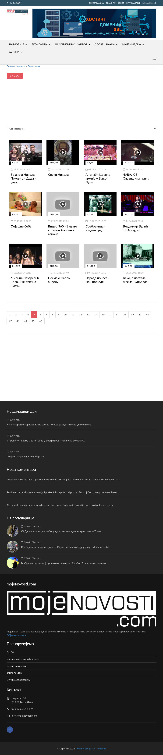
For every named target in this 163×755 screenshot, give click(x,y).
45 (33, 320)
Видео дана (34, 66)
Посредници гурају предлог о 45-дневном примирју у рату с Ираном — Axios (66, 546)
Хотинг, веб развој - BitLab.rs (91, 748)
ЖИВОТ (82, 44)
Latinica (145, 3)
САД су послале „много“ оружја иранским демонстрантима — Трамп (61, 531)
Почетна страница (16, 66)
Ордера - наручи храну (18, 679)
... (110, 314)
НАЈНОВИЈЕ (16, 44)
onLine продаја (14, 672)
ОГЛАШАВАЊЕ (133, 3)
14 (95, 314)
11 (72, 314)
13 (88, 314)
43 (18, 320)
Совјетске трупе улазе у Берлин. (26, 456)
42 (10, 320)
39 (132, 314)
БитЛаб (10, 652)
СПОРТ (99, 44)
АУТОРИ (14, 51)
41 (147, 314)
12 (80, 314)
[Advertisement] (28, 99)
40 (140, 314)
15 (103, 314)
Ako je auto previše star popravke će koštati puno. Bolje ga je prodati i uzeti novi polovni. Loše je (60, 504)
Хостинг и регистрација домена (23, 659)
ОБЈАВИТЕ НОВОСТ (115, 3)
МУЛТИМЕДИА (131, 44)
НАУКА (110, 44)
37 (117, 314)
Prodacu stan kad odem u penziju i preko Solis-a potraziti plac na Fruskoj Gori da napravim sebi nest (62, 492)
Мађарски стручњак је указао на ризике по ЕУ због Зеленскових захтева (63, 563)
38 (124, 314)
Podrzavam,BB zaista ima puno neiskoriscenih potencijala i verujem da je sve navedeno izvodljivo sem (63, 479)
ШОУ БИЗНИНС (65, 44)
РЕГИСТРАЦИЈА (96, 3)
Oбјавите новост (16, 635)
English (153, 3)
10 (65, 314)
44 (25, 320)
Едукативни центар (17, 666)
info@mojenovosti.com (24, 715)
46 (40, 320)
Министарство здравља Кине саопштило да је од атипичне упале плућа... (50, 424)
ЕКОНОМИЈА (40, 44)
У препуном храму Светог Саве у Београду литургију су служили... (46, 440)
